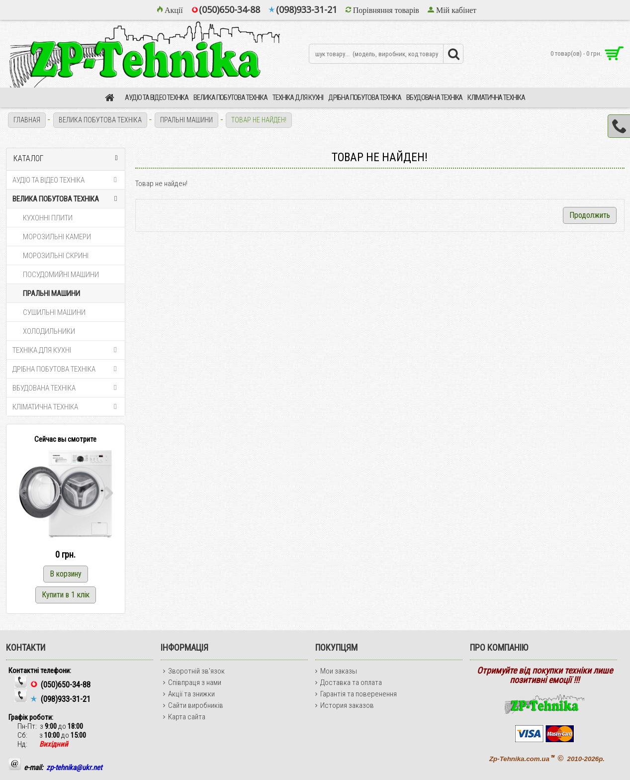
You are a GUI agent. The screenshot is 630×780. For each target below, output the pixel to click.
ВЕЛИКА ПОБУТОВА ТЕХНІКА (100, 120)
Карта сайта (184, 716)
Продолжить (589, 215)
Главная (26, 120)
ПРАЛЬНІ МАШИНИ (186, 120)
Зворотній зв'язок (194, 671)
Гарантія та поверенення (356, 693)
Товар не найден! (258, 120)
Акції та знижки (189, 693)
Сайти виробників (193, 705)
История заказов (344, 705)
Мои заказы (336, 671)
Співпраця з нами (192, 682)
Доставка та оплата (348, 682)
